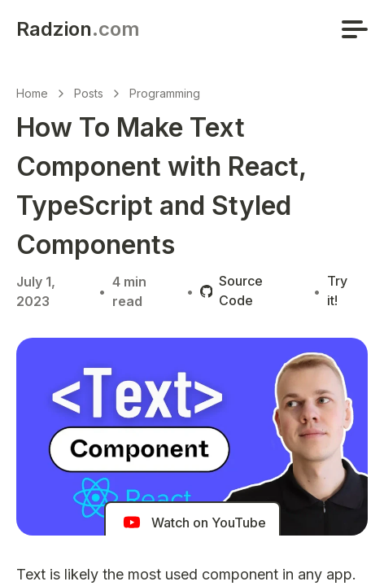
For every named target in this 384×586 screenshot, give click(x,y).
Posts (88, 93)
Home (32, 93)
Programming (164, 93)
